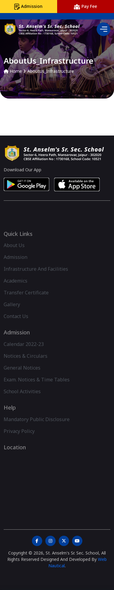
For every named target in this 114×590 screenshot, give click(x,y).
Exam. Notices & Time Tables (37, 387)
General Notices (22, 375)
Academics (15, 288)
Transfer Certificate (26, 300)
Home (13, 71)
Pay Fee (85, 6)
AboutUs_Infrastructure (50, 71)
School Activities (22, 398)
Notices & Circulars (25, 363)
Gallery (12, 312)
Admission (28, 6)
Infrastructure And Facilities (36, 276)
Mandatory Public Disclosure (37, 426)
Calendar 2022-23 (24, 351)
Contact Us (16, 323)
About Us (14, 253)
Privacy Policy (19, 438)
